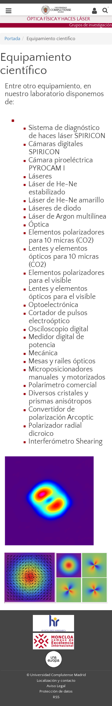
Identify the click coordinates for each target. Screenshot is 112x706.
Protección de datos (56, 691)
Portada (12, 38)
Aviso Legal (56, 686)
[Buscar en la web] (105, 10)
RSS (56, 697)
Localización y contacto (56, 680)
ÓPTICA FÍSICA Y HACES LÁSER (58, 19)
